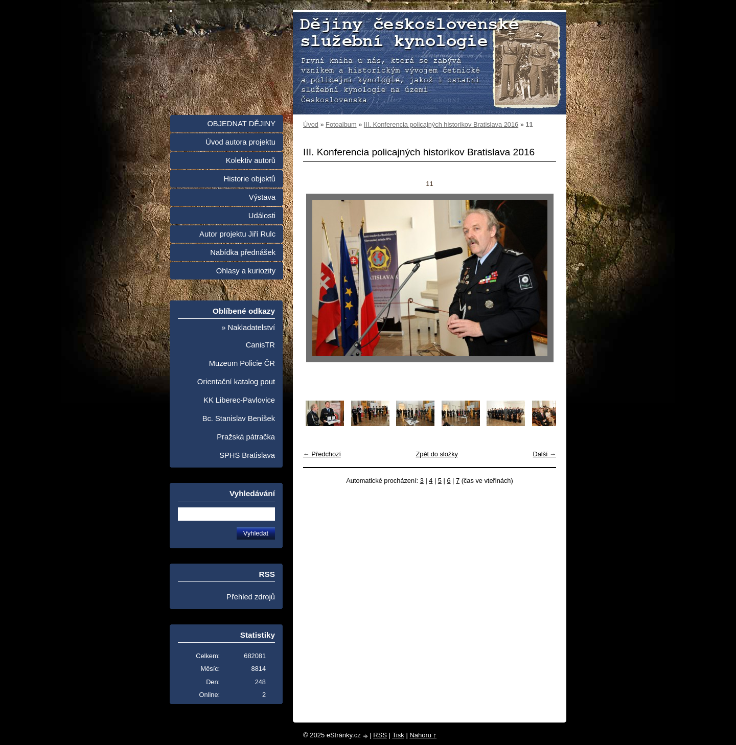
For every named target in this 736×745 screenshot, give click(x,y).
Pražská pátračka (246, 437)
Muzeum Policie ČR (242, 363)
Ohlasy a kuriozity (245, 271)
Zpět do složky (437, 454)
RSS (380, 735)
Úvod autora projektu (240, 142)
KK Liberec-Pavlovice (239, 400)
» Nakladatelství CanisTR (248, 336)
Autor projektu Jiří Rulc (237, 234)
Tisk (398, 735)
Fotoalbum (341, 124)
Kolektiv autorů (250, 160)
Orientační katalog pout (236, 382)
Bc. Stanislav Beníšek (238, 418)
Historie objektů (249, 179)
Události (261, 216)
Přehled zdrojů (250, 597)
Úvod (310, 124)
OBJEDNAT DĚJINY (241, 124)
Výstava (262, 197)
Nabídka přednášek (242, 252)
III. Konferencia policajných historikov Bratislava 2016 (441, 124)
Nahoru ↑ (422, 735)
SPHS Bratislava (247, 455)
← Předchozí (322, 454)
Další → (544, 454)
